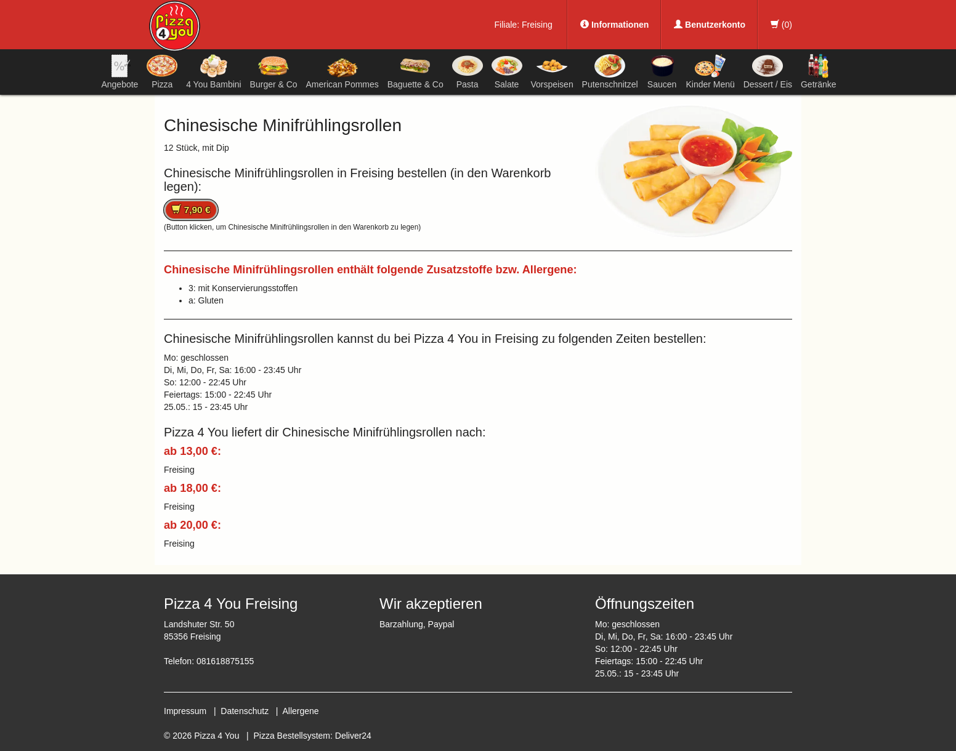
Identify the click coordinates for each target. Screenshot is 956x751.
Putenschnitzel (610, 71)
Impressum (185, 711)
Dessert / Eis (767, 71)
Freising (537, 25)
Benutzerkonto (709, 25)
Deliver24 (353, 736)
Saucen (662, 71)
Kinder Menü (710, 71)
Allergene (300, 711)
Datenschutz (245, 711)
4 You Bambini (213, 71)
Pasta (467, 71)
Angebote (119, 71)
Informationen (614, 25)
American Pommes (342, 73)
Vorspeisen (551, 71)
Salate (507, 71)
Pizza (162, 71)
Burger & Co (274, 71)
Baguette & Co (415, 71)
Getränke (818, 71)
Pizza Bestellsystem (292, 736)
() (781, 25)
